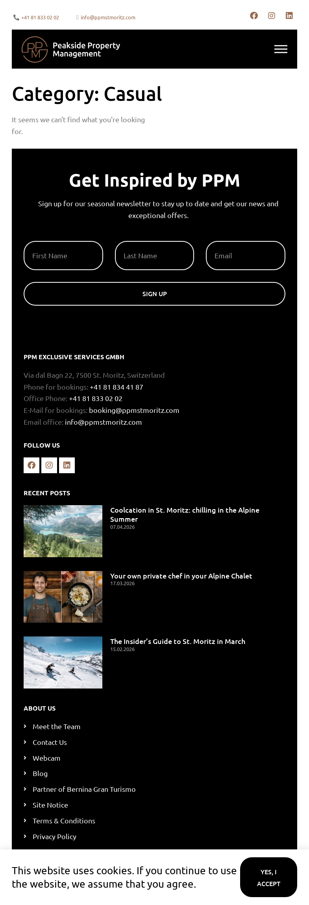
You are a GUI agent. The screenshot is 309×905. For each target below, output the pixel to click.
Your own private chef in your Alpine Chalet (181, 575)
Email (216, 238)
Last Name (133, 238)
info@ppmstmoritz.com (103, 422)
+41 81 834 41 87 (116, 387)
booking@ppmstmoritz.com (134, 410)
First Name (42, 238)
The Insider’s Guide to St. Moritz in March (177, 641)
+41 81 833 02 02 (95, 398)
